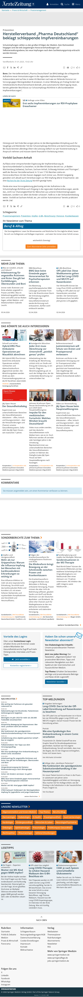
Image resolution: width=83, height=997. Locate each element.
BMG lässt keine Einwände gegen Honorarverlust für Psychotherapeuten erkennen (39, 277)
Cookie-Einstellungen (29, 941)
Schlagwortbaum (27, 932)
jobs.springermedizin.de (58, 961)
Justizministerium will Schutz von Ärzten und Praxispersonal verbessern (68, 350)
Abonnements (53, 941)
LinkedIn (5, 975)
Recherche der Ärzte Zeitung (19, 181)
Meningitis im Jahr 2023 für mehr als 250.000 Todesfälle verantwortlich (19, 719)
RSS (49, 947)
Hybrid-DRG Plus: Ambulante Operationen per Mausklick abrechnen (13, 350)
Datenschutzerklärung (30, 938)
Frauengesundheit (52, 817)
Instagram (5, 985)
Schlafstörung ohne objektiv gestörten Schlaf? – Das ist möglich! (20, 739)
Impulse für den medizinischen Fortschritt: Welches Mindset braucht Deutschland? (40, 418)
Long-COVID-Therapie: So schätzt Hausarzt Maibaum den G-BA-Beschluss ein (41, 872)
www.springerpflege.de (57, 958)
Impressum (25, 944)
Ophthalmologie (22, 828)
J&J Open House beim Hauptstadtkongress (67, 408)
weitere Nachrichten (32, 797)
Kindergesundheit (24, 823)
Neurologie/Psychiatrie (66, 823)
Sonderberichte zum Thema (20, 538)
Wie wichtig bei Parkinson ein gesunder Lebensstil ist (17, 705)
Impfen (35, 216)
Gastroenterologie (72, 817)
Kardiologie (8, 823)
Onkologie (7, 828)
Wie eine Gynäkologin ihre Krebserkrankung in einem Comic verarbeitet (19, 753)
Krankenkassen (72, 216)
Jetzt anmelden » (20, 659)
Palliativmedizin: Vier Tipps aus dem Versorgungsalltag (15, 746)
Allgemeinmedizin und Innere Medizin (19, 812)
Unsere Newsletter (14, 807)
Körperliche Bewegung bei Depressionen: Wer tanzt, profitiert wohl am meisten (19, 726)
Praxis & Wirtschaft (9, 941)
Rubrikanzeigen (54, 938)
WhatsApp (5, 982)
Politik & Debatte (8, 935)
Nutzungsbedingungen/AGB (32, 935)
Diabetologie (24, 817)
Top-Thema (45, 812)
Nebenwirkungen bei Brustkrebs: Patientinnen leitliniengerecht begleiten (19, 712)
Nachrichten (8, 699)
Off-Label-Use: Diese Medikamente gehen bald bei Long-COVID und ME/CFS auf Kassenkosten (68, 277)
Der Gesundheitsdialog (14, 406)
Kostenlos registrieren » (20, 666)
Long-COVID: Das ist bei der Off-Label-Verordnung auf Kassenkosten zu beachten (62, 709)
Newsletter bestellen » (56, 682)
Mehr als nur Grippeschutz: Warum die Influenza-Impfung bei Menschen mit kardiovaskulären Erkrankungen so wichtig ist (13, 568)
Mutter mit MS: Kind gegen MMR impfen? (17, 786)
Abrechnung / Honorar (54, 216)
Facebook (5, 979)
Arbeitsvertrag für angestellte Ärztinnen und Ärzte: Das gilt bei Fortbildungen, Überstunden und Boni (13, 279)
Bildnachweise (26, 950)
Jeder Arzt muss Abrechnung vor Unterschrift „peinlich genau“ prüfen (40, 350)
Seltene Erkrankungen (45, 833)
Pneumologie (39, 828)
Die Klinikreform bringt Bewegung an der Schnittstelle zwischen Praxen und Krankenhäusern (41, 570)
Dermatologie (9, 817)
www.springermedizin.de (58, 955)
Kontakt (23, 947)
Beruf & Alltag (59, 812)
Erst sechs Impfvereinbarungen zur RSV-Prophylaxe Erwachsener (50, 105)
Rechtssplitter (9, 833)
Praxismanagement (11, 216)
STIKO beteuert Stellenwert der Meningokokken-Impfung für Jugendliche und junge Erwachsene (20, 791)
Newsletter (52, 944)
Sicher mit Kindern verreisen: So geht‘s (16, 774)
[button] (76, 4)
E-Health (37, 817)
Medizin (4, 938)
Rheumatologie (25, 833)
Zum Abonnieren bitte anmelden (41, 247)
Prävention (26, 216)
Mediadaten (52, 932)
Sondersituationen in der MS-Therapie (68, 562)
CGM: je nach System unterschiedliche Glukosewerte (68, 871)
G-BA (41, 216)
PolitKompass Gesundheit (59, 828)
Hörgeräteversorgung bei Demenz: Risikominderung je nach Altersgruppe (16, 768)
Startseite (5, 932)
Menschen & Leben (44, 823)
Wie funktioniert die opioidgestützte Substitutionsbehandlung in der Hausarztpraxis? (20, 733)
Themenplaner (53, 935)
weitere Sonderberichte (70, 625)
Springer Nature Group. (50, 992)
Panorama (5, 944)
